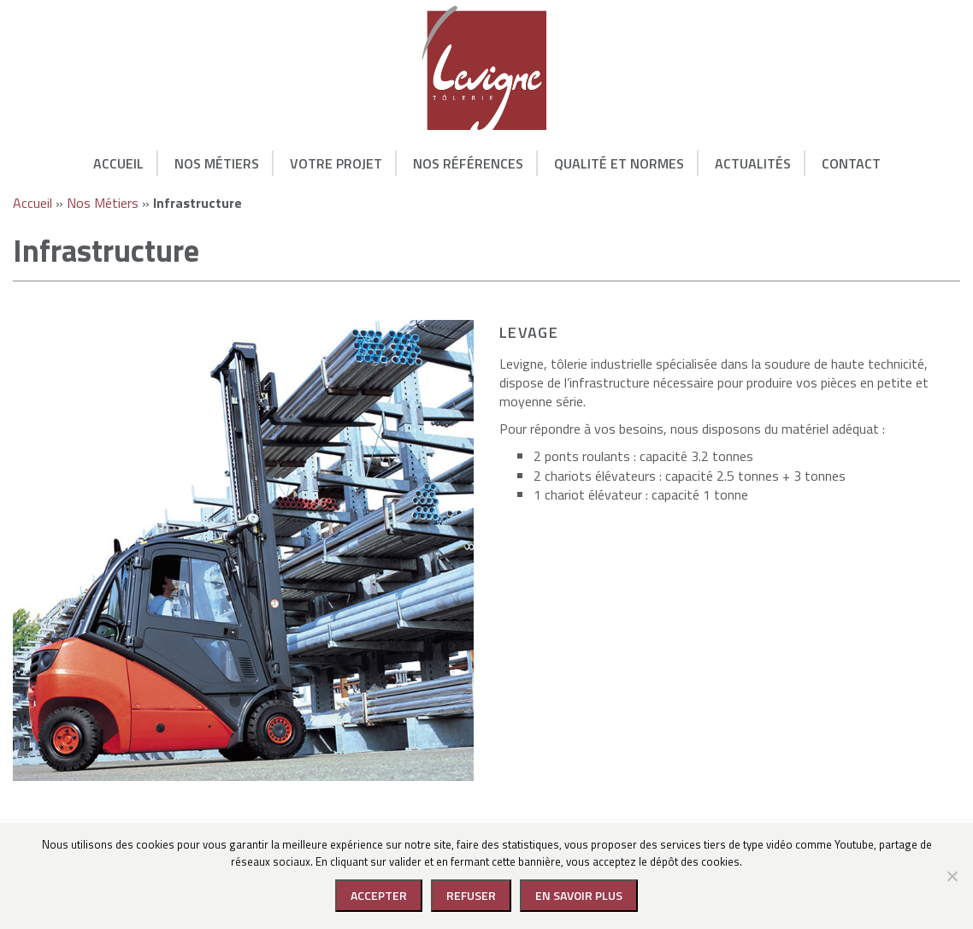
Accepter (379, 895)
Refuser (471, 895)
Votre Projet (336, 163)
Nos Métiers (216, 163)
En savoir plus (578, 895)
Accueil (118, 163)
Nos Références (468, 163)
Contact (851, 163)
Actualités (753, 163)
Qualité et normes (619, 163)
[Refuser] (951, 876)
